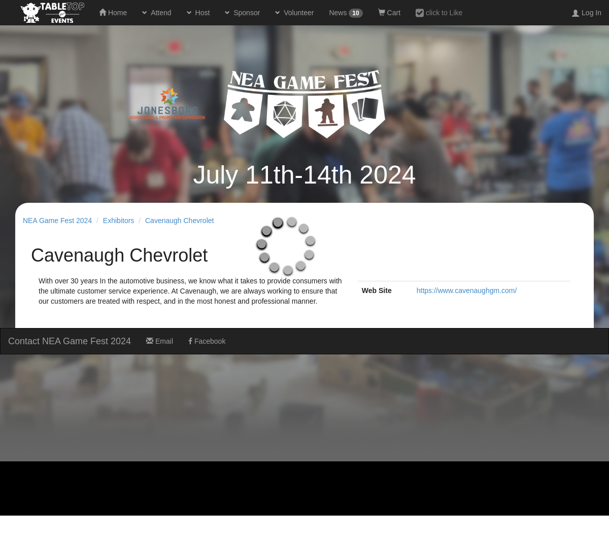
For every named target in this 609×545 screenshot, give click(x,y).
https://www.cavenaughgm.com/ (467, 290)
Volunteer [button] (298, 13)
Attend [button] (160, 13)
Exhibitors (118, 220)
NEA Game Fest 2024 (57, 220)
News (345, 13)
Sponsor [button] (245, 13)
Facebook (206, 341)
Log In (591, 13)
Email (159, 341)
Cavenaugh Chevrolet (179, 220)
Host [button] (201, 13)
